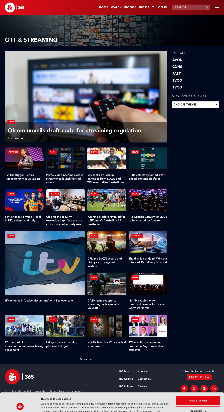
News (11, 122)
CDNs (177, 66)
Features (13, 152)
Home (103, 7)
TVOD (177, 87)
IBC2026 (130, 7)
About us (143, 371)
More (83, 359)
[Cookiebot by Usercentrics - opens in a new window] (20, 406)
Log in (161, 7)
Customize (198, 393)
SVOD (177, 80)
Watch (116, 7)
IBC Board (125, 371)
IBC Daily (146, 7)
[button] (216, 7)
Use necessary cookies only (198, 403)
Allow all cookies (198, 383)
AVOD (177, 60)
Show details (48, 406)
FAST (176, 73)
